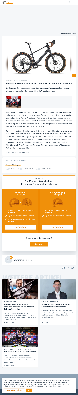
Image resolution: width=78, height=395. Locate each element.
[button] (29, 390)
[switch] (8, 169)
